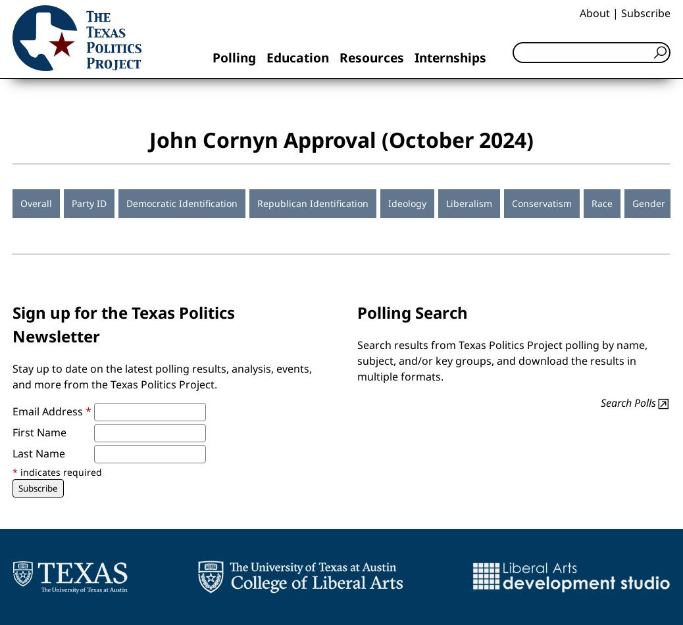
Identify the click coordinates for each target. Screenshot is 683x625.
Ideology (407, 203)
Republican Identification (312, 203)
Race (602, 203)
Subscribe (645, 13)
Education (297, 57)
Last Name (39, 453)
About (595, 13)
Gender (648, 203)
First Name (39, 432)
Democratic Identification (182, 203)
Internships (450, 57)
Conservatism (542, 203)
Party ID (89, 203)
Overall (36, 203)
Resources (372, 57)
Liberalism (469, 203)
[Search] (591, 52)
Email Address (52, 411)
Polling (234, 57)
